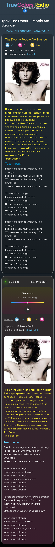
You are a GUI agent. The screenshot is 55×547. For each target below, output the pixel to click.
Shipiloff (31, 54)
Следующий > (41, 30)
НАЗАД (9, 30)
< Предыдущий (23, 30)
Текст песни (11, 442)
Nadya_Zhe (32, 329)
